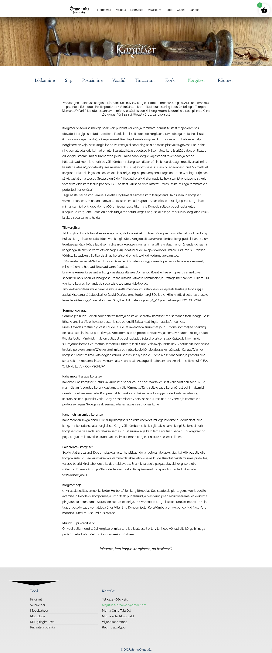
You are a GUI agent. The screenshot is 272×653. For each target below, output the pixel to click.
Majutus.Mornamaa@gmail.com (124, 605)
